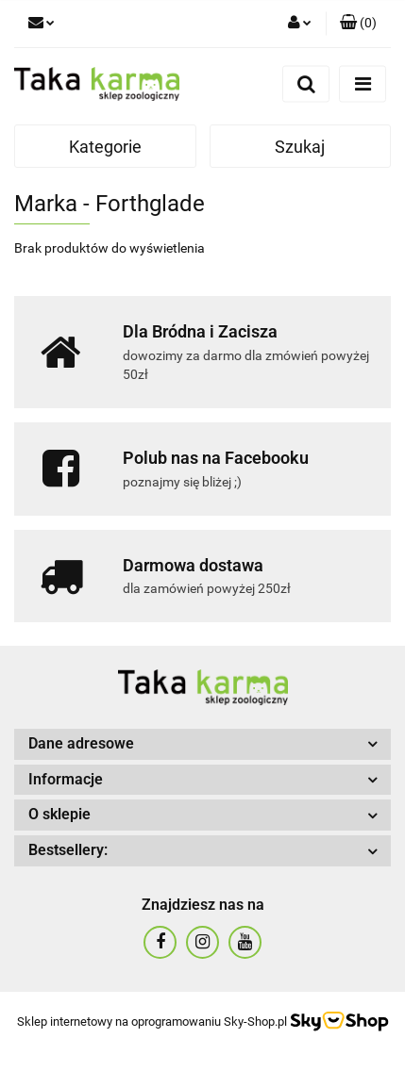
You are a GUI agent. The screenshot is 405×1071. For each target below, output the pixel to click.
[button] (358, 23)
